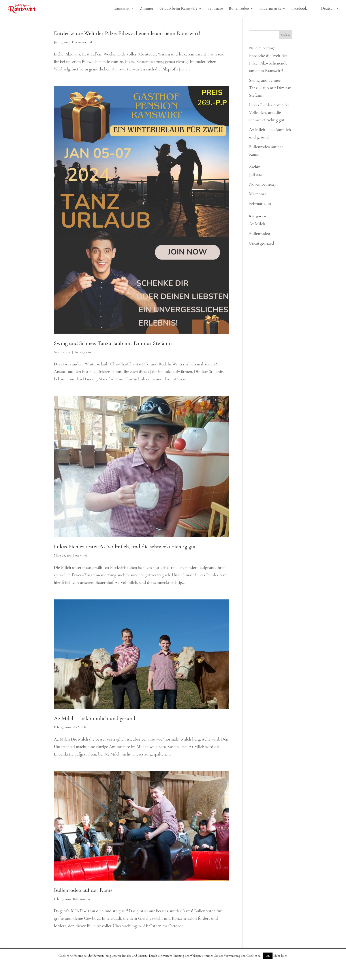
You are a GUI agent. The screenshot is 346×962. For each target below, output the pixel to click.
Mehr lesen (280, 956)
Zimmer (146, 9)
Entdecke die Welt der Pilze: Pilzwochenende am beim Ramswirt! (127, 33)
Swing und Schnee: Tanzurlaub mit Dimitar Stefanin (113, 343)
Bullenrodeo (239, 9)
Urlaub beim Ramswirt (178, 9)
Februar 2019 (260, 203)
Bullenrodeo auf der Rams (83, 889)
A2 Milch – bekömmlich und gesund (94, 718)
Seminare (215, 9)
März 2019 (258, 194)
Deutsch (328, 9)
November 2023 (262, 184)
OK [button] (268, 956)
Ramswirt (121, 9)
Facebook (299, 9)
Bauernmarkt (270, 9)
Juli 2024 (256, 174)
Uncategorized (82, 42)
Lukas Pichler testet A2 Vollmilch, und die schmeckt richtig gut (125, 546)
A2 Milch (81, 555)
